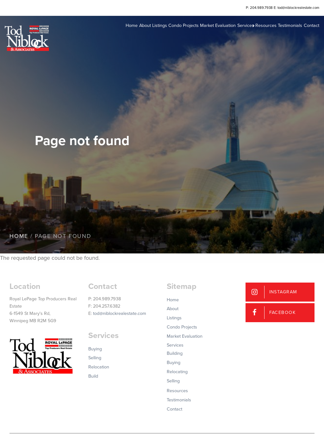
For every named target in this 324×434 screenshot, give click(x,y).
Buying (95, 349)
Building (175, 353)
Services (224, 34)
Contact (307, 34)
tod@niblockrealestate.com (119, 313)
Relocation (98, 367)
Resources (252, 34)
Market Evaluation (192, 34)
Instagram (283, 292)
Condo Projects (153, 34)
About (105, 34)
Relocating (177, 371)
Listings (124, 34)
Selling (94, 358)
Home (88, 34)
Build (93, 376)
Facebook (282, 312)
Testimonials (281, 34)
